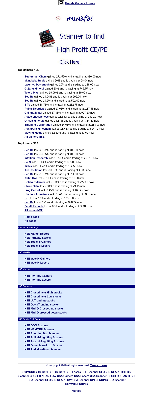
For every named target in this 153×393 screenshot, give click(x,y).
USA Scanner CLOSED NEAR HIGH (112, 376)
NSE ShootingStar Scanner (41, 333)
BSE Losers (73, 372)
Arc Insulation (33, 170)
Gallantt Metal (33, 112)
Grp (27, 198)
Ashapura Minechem (38, 128)
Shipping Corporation (38, 124)
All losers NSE (33, 210)
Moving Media (33, 132)
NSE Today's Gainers (37, 241)
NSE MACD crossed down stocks (45, 312)
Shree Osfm (32, 186)
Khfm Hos (31, 178)
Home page (31, 216)
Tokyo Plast (32, 92)
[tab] (61, 2)
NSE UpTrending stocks (39, 300)
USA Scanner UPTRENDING (90, 380)
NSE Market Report (36, 233)
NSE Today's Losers (37, 245)
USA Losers (81, 376)
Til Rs (28, 166)
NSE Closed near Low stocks (43, 296)
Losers (90, 3)
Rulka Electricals (35, 108)
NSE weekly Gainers (37, 258)
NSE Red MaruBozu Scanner (42, 349)
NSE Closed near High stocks (43, 292)
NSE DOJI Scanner (36, 325)
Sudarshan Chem (35, 76)
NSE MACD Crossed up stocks (44, 308)
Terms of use (98, 365)
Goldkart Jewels (35, 182)
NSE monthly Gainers (38, 275)
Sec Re (29, 96)
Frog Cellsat (32, 190)
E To (27, 104)
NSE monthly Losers (37, 279)
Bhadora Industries (37, 194)
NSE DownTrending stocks (41, 304)
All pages (30, 220)
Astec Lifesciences (36, 116)
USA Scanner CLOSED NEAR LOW (50, 380)
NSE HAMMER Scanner (39, 329)
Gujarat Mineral (34, 88)
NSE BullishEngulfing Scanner (43, 337)
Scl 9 (28, 162)
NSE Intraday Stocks (37, 237)
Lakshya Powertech (37, 84)
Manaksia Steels (35, 80)
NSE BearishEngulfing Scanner (44, 341)
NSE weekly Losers (36, 262)
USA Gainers (65, 376)
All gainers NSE (34, 136)
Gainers (80, 3)
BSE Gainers (57, 372)
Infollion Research (36, 158)
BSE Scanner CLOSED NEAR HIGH (104, 372)
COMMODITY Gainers (34, 372)
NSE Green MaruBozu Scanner (44, 345)
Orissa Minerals (34, 120)
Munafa (70, 3)
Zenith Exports (34, 206)
